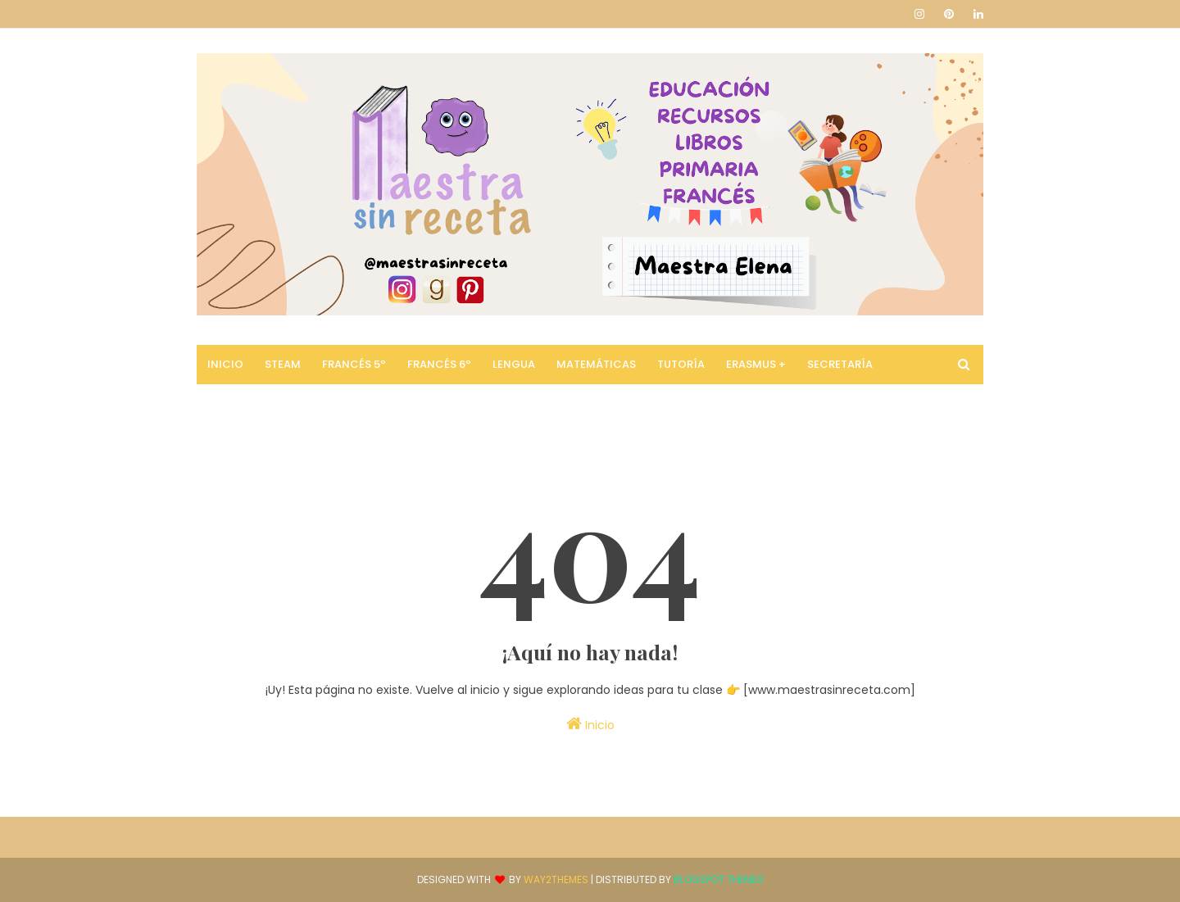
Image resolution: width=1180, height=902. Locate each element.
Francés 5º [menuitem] (354, 364)
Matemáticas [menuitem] (596, 364)
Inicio (590, 724)
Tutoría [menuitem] (681, 364)
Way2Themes (556, 879)
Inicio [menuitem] (225, 364)
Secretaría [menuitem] (840, 364)
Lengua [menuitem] (513, 364)
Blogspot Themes (719, 879)
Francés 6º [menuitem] (439, 364)
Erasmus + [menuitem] (756, 364)
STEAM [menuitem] (283, 364)
